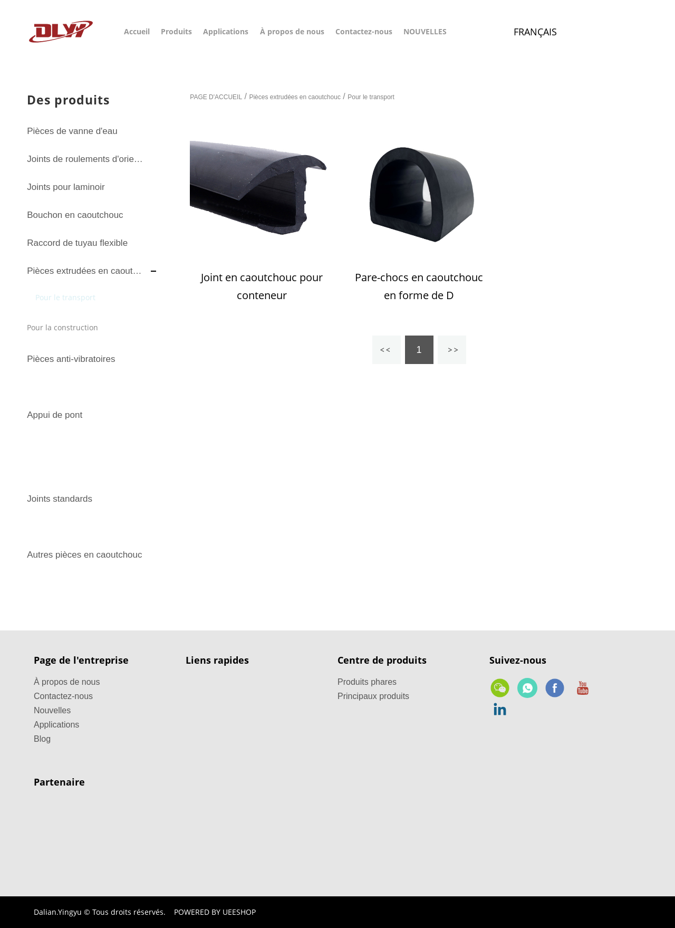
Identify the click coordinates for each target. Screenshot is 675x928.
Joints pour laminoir (65, 187)
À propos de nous (292, 31)
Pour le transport (65, 297)
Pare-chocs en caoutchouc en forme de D (419, 286)
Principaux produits (373, 696)
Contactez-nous (363, 31)
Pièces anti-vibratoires (71, 359)
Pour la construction (62, 327)
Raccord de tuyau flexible (77, 243)
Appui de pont (54, 415)
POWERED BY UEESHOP (215, 912)
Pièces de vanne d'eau (72, 131)
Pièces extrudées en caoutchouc (86, 271)
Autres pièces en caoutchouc (84, 555)
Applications (225, 31)
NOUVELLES (425, 31)
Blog (42, 738)
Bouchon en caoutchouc (75, 215)
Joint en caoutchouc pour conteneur (262, 286)
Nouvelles (52, 710)
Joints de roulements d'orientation (86, 159)
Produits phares (367, 681)
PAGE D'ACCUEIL (216, 97)
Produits (176, 31)
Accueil (137, 31)
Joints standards (59, 499)
